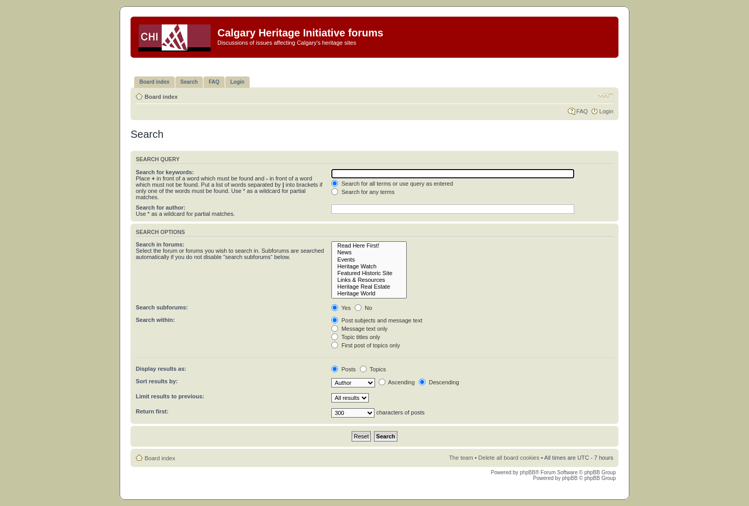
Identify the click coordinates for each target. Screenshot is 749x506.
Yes (341, 308)
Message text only (359, 329)
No (363, 308)
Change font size (605, 94)
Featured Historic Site (369, 273)
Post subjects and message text (376, 320)
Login (606, 111)
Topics (373, 369)
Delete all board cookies (509, 458)
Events (369, 259)
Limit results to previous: (170, 396)
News (369, 252)
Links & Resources (369, 280)
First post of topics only (365, 345)
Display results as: (161, 369)
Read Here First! (369, 245)
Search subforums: (162, 307)
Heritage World (369, 293)
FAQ (582, 111)
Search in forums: (160, 244)
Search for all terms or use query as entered (392, 183)
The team (461, 458)
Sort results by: (157, 381)
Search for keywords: (165, 172)
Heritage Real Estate (369, 286)
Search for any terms (362, 192)
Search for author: (160, 207)
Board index (161, 97)
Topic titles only (355, 337)
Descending (439, 382)
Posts (343, 369)
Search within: (155, 320)
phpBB (527, 472)
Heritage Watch (369, 266)
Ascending (397, 382)
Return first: (152, 411)
